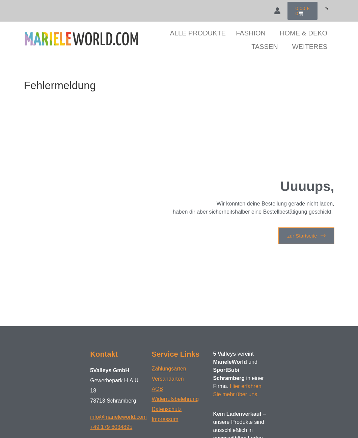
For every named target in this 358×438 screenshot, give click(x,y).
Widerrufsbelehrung (175, 399)
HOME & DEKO (303, 33)
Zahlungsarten (169, 369)
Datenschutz (167, 409)
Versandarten (168, 379)
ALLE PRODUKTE (198, 33)
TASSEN (264, 46)
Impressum (165, 419)
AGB (157, 389)
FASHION (251, 33)
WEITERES (309, 46)
